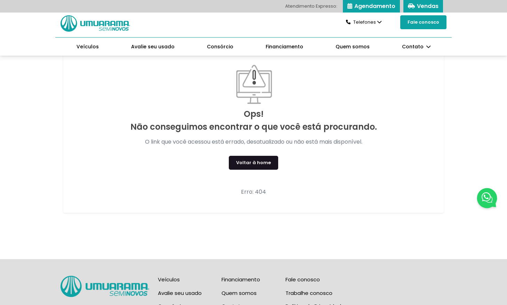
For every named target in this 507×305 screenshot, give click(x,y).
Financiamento (284, 46)
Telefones (361, 22)
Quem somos (353, 46)
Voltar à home (253, 162)
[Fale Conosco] (487, 199)
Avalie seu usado (153, 46)
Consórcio (220, 46)
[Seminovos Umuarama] (95, 23)
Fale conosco (423, 22)
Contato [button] (413, 46)
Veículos (88, 46)
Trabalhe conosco (308, 293)
